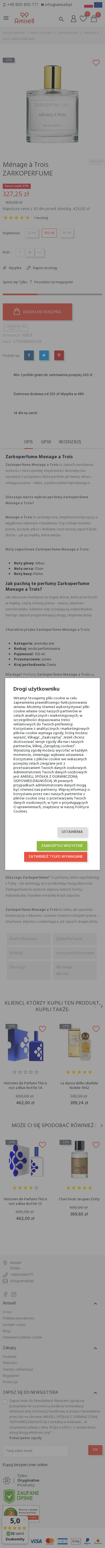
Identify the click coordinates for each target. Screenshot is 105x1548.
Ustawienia (72, 832)
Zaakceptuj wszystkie (62, 846)
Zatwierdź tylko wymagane (56, 857)
